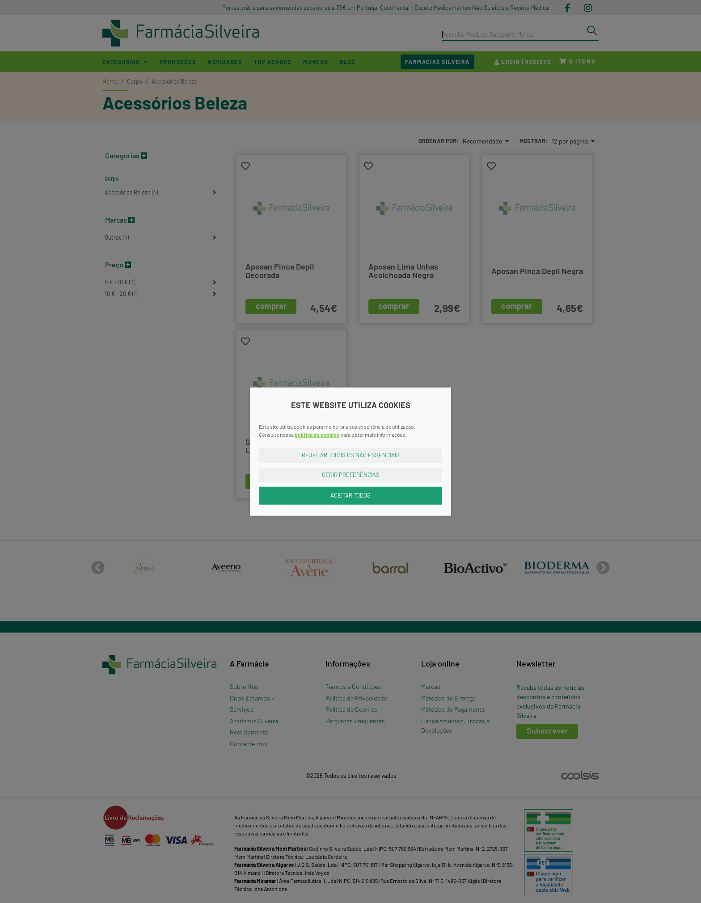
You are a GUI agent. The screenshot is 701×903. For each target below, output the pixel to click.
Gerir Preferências (351, 474)
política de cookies (317, 434)
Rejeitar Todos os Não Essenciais (351, 455)
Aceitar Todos (350, 495)
